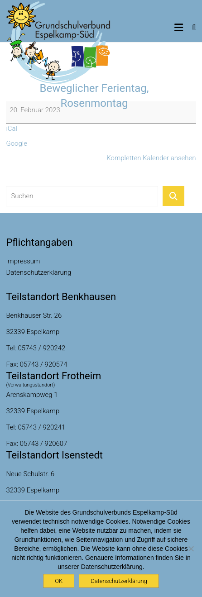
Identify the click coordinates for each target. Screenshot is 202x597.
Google (16, 143)
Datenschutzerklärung (38, 272)
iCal (11, 128)
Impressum (23, 261)
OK (59, 581)
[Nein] (190, 548)
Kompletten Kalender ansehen (151, 158)
